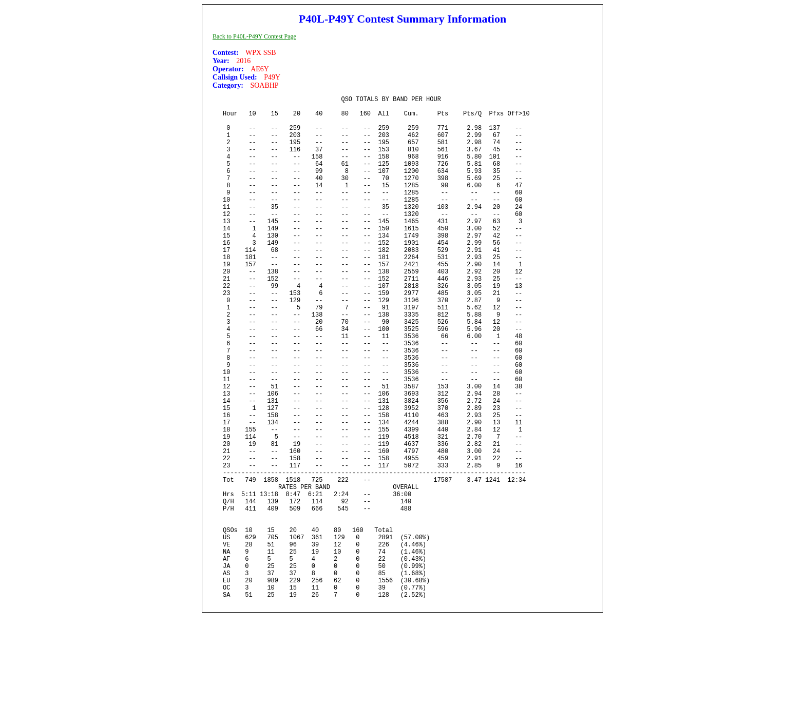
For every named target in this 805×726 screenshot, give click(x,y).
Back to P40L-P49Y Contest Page (254, 36)
